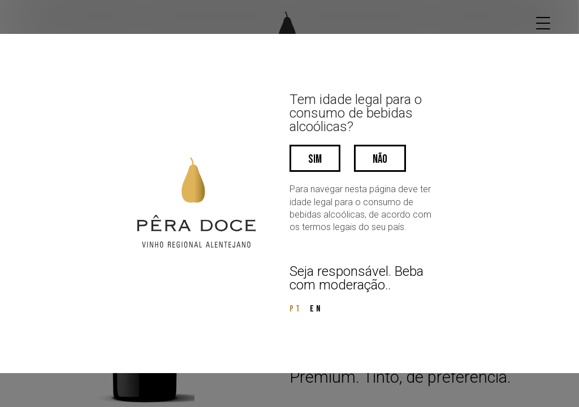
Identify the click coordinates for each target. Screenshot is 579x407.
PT (296, 309)
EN (316, 309)
